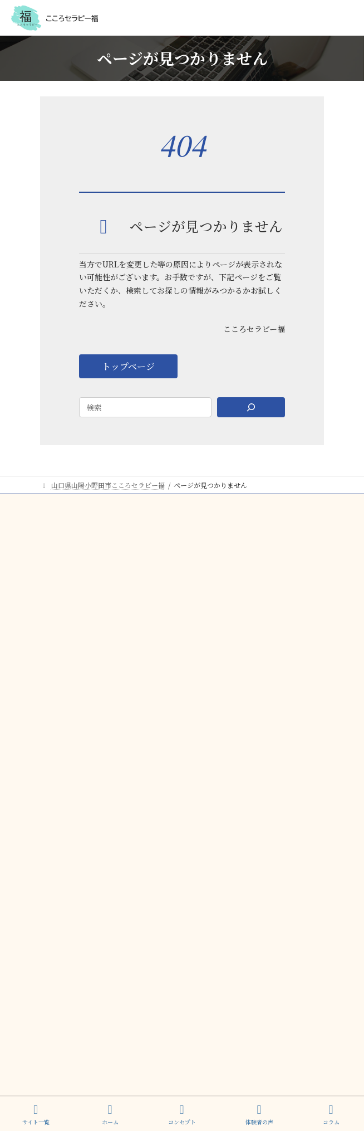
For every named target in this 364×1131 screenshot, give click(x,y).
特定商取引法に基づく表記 (284, 1032)
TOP (47, 504)
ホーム (110, 1114)
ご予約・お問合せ (67, 627)
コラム (50, 607)
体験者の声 (56, 566)
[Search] (251, 407)
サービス (53, 545)
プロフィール (60, 586)
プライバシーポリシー (290, 1044)
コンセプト (56, 524)
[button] (128, 366)
